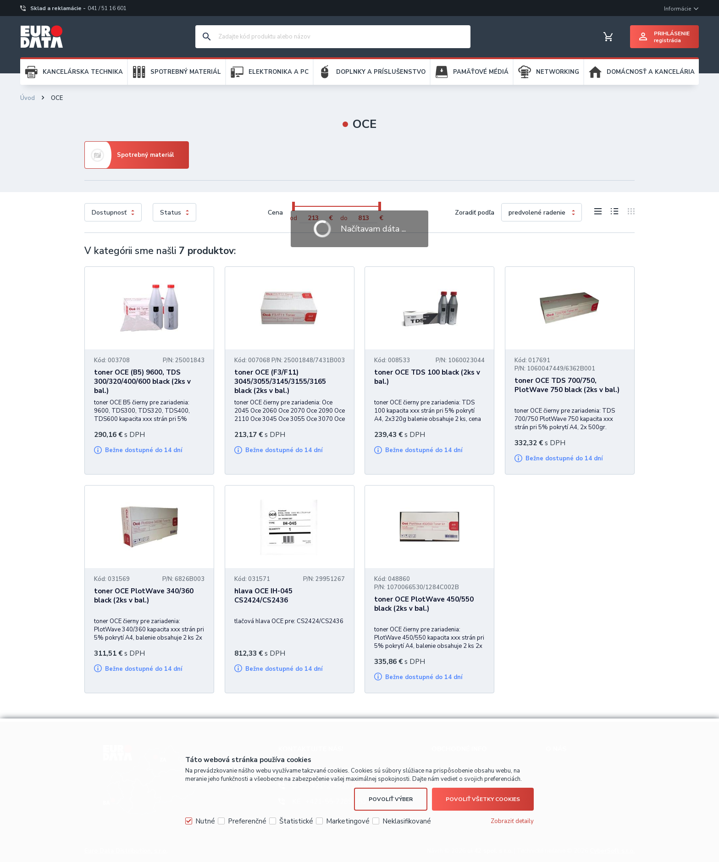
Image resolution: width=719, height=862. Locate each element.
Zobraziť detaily (512, 821)
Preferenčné (247, 821)
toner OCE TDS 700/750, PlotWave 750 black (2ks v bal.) (566, 385)
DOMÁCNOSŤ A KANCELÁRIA (651, 72)
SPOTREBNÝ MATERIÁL (185, 72)
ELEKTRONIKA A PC (279, 72)
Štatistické (296, 821)
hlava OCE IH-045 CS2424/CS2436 (263, 595)
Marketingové (348, 821)
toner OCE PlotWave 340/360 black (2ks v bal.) (144, 595)
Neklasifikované (406, 821)
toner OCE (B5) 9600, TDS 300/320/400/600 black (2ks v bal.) (142, 381)
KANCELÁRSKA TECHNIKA (83, 72)
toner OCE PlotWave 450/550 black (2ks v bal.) (424, 604)
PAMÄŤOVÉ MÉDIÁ (481, 72)
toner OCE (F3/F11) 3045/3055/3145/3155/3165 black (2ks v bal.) (280, 381)
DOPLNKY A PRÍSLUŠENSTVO (381, 72)
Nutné (205, 821)
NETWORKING (557, 72)
